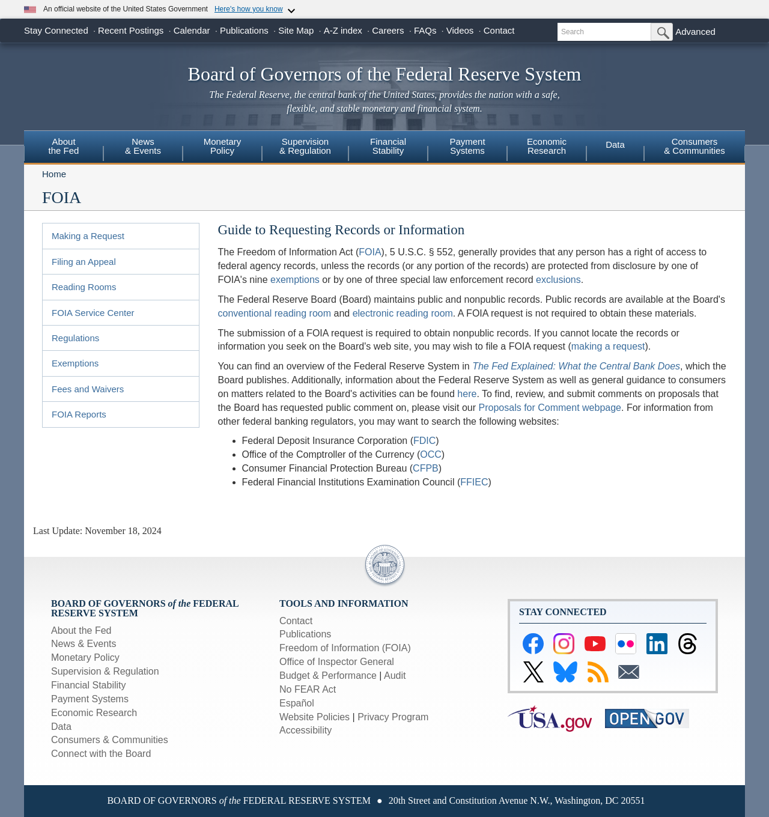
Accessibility (305, 730)
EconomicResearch (547, 146)
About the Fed (81, 630)
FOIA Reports (79, 414)
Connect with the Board (101, 754)
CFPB (426, 468)
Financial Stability (88, 685)
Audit (395, 675)
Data (615, 144)
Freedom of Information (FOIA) (345, 648)
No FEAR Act (307, 689)
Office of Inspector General (336, 662)
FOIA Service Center (93, 313)
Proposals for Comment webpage (550, 407)
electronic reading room (403, 313)
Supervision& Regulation (305, 146)
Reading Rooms (84, 287)
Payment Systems (90, 699)
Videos (460, 30)
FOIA (370, 252)
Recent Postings (130, 30)
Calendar (192, 30)
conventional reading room (275, 313)
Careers (388, 30)
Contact (499, 30)
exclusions (558, 280)
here (466, 394)
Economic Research (94, 713)
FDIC (424, 441)
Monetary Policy (85, 657)
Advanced (695, 31)
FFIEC (474, 482)
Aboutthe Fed (64, 146)
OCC (431, 454)
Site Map (296, 30)
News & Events (83, 644)
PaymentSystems (467, 146)
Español (296, 703)
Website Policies (314, 717)
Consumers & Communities (694, 146)
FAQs (425, 30)
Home (54, 174)
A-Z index (343, 30)
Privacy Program (392, 717)
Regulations (75, 338)
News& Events (143, 146)
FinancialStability (388, 146)
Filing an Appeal (84, 262)
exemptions (295, 280)
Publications (244, 30)
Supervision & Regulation (105, 671)
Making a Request (88, 236)
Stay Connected (56, 30)
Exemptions (75, 363)
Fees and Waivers (88, 389)
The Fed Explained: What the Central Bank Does (576, 366)
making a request (608, 346)
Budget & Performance (328, 675)
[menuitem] (63, 148)
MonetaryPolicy (223, 146)
